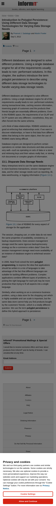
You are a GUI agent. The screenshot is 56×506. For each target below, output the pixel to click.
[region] (28, 479)
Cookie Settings (28, 494)
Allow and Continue (28, 501)
